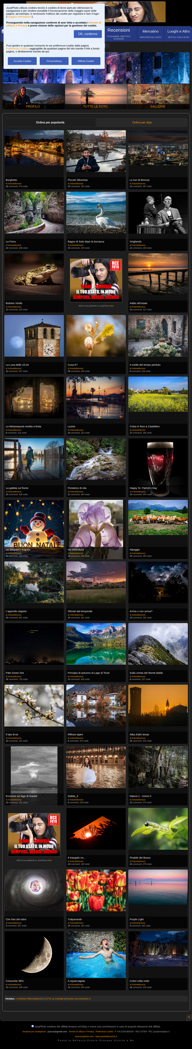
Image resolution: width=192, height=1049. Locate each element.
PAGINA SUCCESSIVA (78, 998)
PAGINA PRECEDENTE (29, 998)
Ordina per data (142, 122)
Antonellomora (14, 183)
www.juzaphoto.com (84, 1036)
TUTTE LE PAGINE (54, 998)
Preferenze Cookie (17, 48)
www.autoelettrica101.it (106, 1036)
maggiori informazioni (19, 16)
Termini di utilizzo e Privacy (81, 1031)
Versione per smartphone (34, 1031)
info (111, 306)
